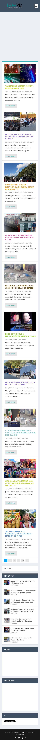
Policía (15, 339)
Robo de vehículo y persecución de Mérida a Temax (20, 335)
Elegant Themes (19, 732)
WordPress (20, 734)
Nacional (16, 243)
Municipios (16, 142)
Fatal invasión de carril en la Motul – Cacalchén (20, 383)
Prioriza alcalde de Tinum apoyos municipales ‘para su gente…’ (19, 136)
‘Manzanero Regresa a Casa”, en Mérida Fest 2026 (19, 87)
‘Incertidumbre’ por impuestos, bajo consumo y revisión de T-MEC (19, 533)
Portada (21, 92)
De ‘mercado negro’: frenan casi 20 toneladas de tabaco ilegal (19, 237)
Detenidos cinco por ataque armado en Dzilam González (19, 287)
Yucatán (21, 539)
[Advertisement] (20, 33)
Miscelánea (16, 438)
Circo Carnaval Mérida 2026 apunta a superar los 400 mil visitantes (19, 483)
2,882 (23, 562)
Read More (11, 106)
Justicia (15, 291)
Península (16, 192)
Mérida (16, 92)
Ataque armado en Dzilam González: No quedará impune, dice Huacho (20, 432)
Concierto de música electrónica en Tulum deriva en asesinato (19, 187)
